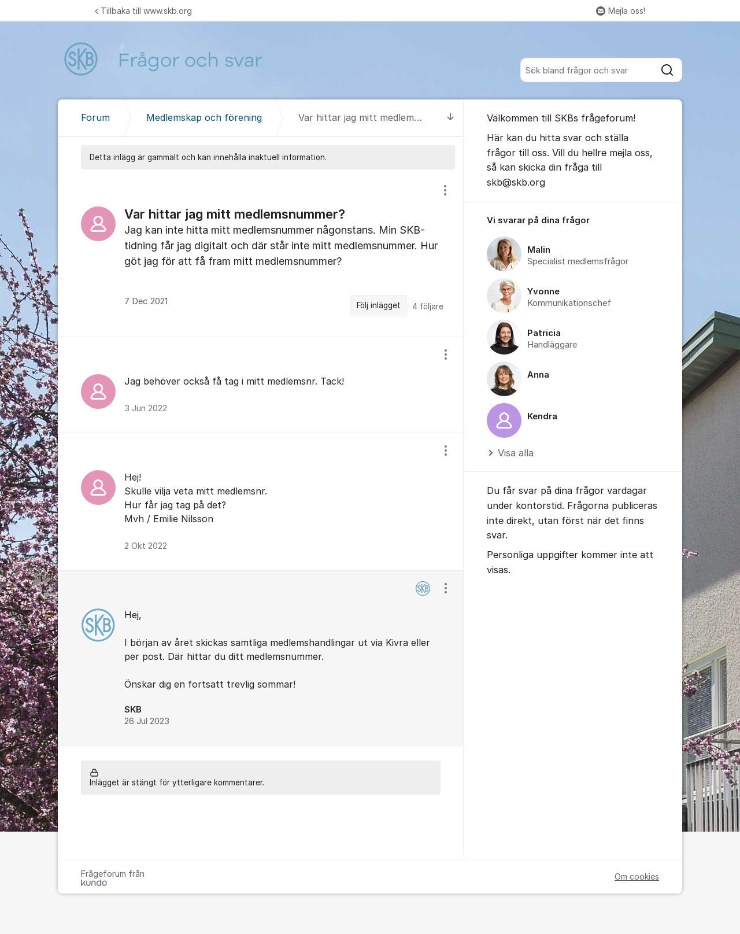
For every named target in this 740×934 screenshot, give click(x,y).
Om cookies (637, 876)
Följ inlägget (379, 305)
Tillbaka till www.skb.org (143, 11)
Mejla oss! (620, 11)
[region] (261, 252)
